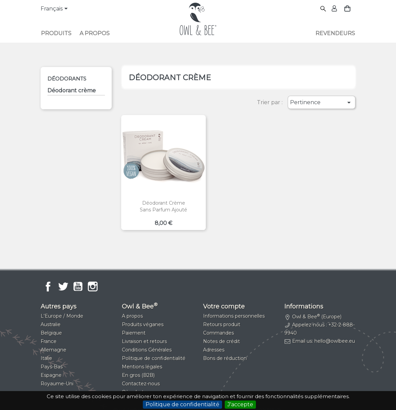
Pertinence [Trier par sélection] (321, 102)
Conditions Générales (147, 350)
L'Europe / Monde (62, 316)
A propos (95, 33)
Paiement (134, 333)
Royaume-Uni (57, 384)
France (49, 341)
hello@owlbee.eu (334, 341)
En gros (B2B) (138, 375)
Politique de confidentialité (182, 404)
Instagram (93, 286)
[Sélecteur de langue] (55, 9)
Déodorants (66, 78)
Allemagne (53, 350)
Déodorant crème (71, 90)
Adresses (213, 350)
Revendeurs (335, 33)
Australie (51, 324)
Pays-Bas (52, 367)
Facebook (48, 286)
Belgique (51, 333)
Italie (46, 358)
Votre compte (224, 306)
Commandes (218, 333)
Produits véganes (142, 324)
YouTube (78, 286)
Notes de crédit (221, 341)
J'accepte (240, 404)
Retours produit (221, 324)
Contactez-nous (141, 384)
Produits (56, 33)
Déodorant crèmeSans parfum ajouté (163, 206)
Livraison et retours (144, 341)
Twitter (63, 286)
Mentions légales (142, 367)
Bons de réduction (225, 358)
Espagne (51, 375)
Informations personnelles (234, 316)
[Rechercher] (323, 9)
